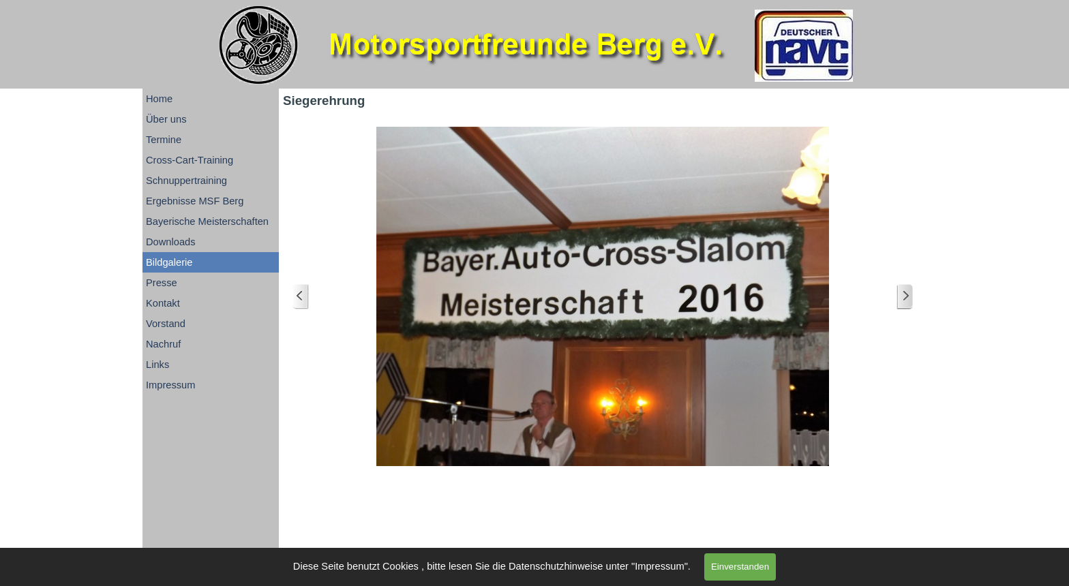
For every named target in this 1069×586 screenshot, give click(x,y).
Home (159, 98)
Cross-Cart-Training (189, 160)
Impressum (170, 385)
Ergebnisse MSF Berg (194, 201)
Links (157, 364)
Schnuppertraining (186, 180)
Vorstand (165, 323)
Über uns (166, 119)
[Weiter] (905, 296)
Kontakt (163, 303)
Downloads (171, 241)
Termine (163, 139)
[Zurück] (300, 296)
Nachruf (163, 344)
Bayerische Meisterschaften (207, 221)
